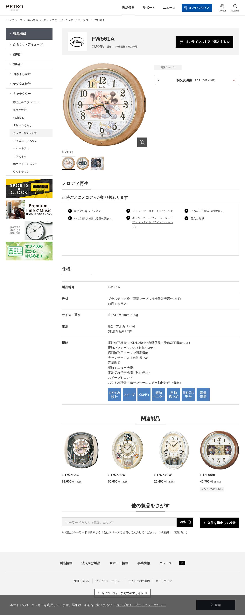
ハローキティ (21, 148)
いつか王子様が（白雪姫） (207, 211)
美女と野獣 (197, 218)
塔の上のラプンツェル (26, 102)
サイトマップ (164, 581)
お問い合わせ (81, 581)
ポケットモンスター (25, 163)
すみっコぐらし (22, 125)
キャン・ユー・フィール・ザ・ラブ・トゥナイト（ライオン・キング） (152, 222)
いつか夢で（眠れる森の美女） (93, 218)
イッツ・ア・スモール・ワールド (152, 211)
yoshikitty (18, 117)
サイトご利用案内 (139, 581)
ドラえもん (20, 156)
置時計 (17, 64)
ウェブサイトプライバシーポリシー (141, 605)
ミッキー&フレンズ (25, 133)
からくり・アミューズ (27, 44)
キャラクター (22, 93)
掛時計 (17, 54)
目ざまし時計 (22, 74)
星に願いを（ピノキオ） (89, 211)
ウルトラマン (21, 171)
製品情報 (19, 34)
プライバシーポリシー (108, 581)
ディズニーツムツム (25, 140)
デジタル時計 (22, 83)
